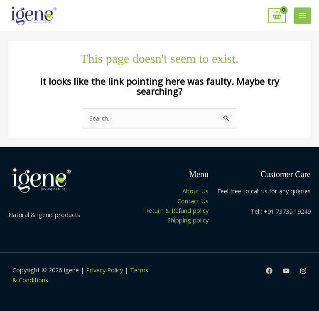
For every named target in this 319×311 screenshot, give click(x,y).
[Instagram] (303, 270)
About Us (195, 191)
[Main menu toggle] (302, 15)
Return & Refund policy (177, 210)
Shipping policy (188, 220)
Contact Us (193, 201)
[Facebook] (269, 270)
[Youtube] (286, 270)
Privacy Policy (104, 270)
